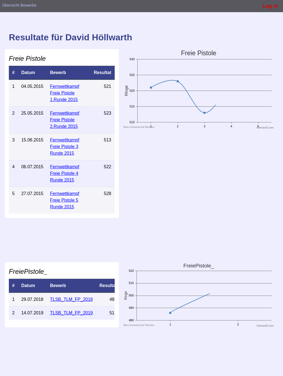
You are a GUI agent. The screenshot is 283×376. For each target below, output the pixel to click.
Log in (270, 6)
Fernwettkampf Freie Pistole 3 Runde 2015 (64, 147)
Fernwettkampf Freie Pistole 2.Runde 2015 (64, 120)
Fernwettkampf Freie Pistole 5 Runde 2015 (64, 200)
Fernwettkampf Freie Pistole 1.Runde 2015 (64, 93)
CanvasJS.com (265, 127)
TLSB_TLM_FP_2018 (71, 299)
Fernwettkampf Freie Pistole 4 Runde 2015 (64, 173)
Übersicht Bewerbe (19, 5)
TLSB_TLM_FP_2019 (71, 313)
